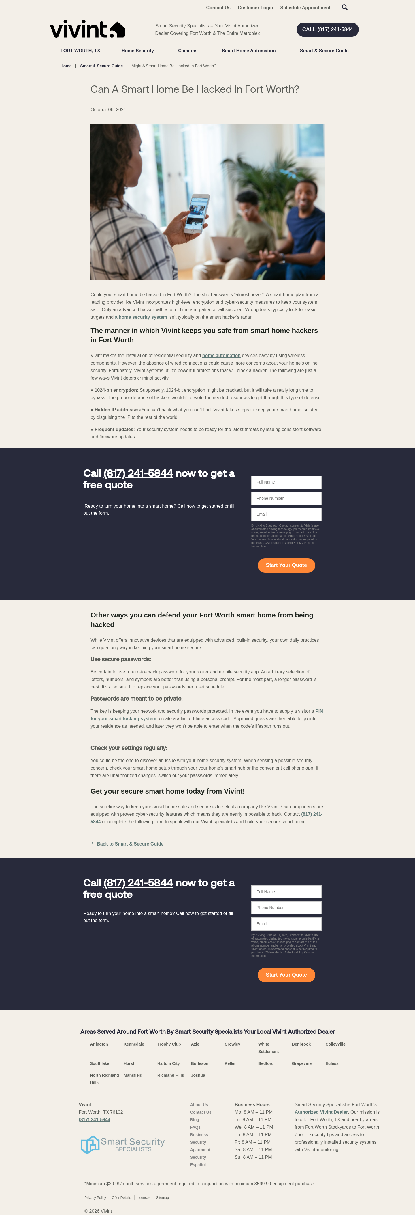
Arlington (99, 1044)
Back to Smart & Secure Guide (126, 844)
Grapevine (302, 1063)
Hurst (129, 1063)
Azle (195, 1044)
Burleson (200, 1063)
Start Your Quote (286, 565)
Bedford (266, 1063)
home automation (221, 355)
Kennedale (134, 1044)
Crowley (232, 1044)
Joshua (198, 1075)
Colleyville (336, 1044)
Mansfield (133, 1075)
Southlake (100, 1063)
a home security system (141, 317)
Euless (332, 1063)
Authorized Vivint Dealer (321, 1112)
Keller (230, 1063)
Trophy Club (169, 1044)
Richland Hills (170, 1075)
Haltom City (168, 1063)
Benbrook (301, 1044)
